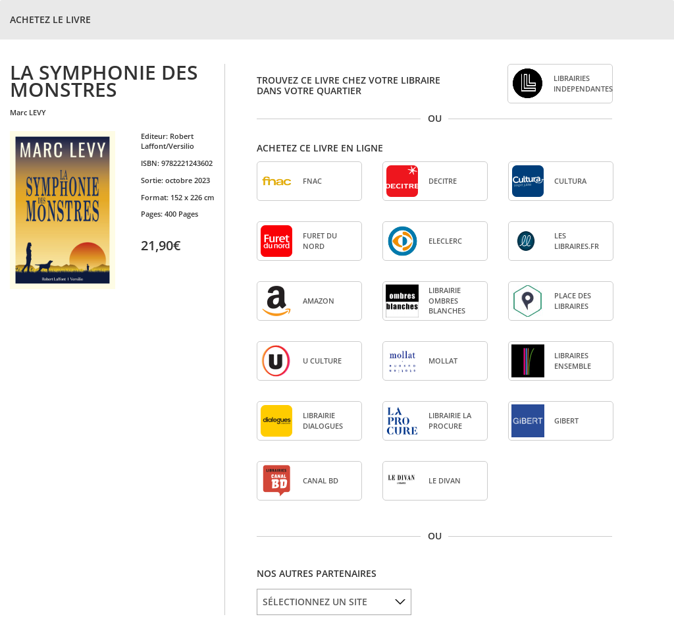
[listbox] (334, 602)
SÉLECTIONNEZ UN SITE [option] (315, 601)
